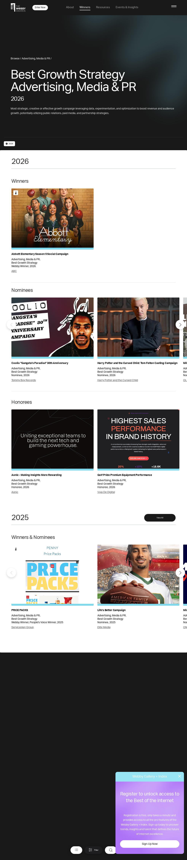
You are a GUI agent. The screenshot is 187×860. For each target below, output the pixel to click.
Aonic (14, 492)
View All (160, 518)
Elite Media (104, 627)
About (70, 7)
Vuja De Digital (106, 492)
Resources (103, 7)
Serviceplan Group (22, 627)
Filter (93, 850)
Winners (85, 7)
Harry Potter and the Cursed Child (117, 380)
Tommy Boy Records (23, 380)
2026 (9, 144)
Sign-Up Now (150, 844)
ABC (14, 271)
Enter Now (40, 7)
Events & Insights (127, 7)
